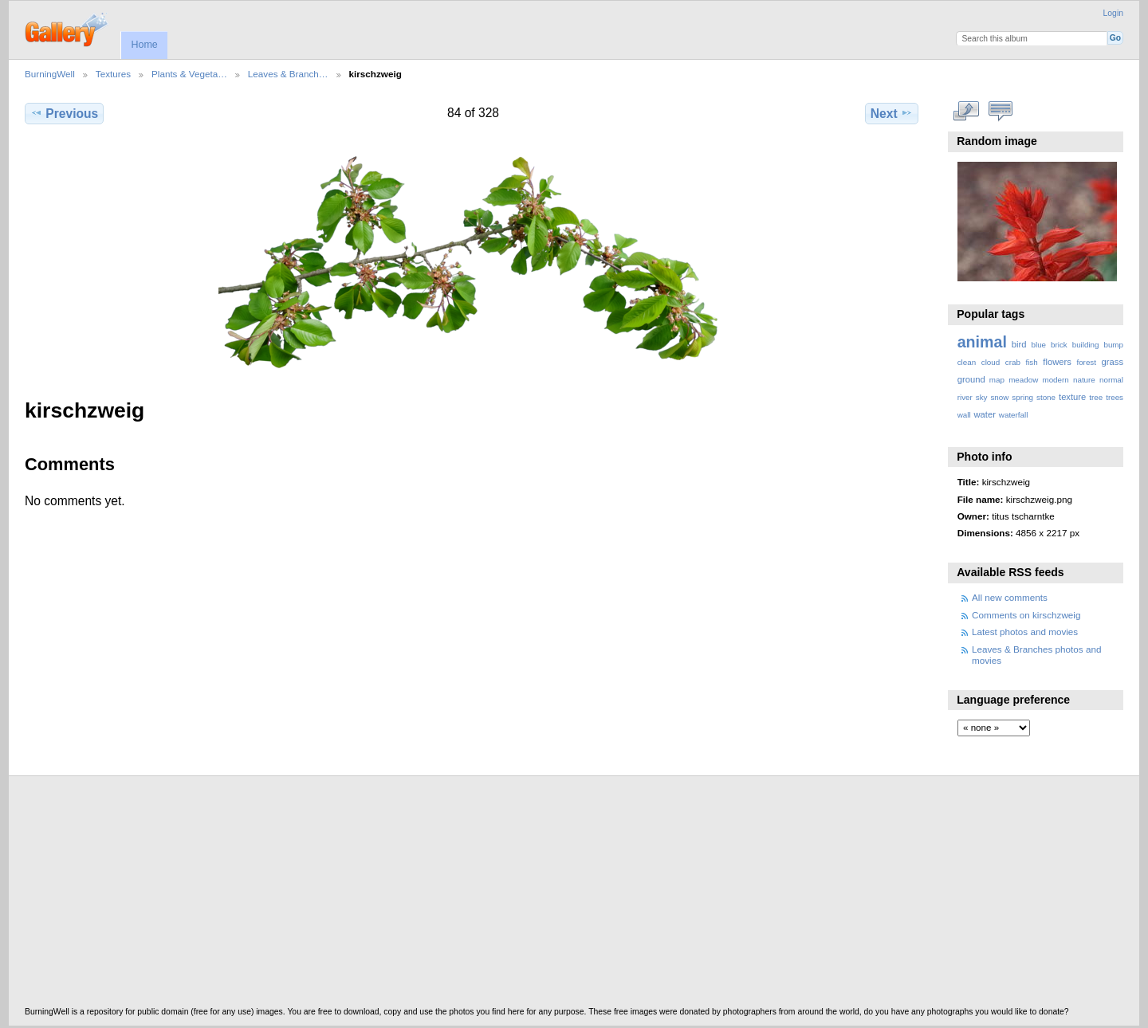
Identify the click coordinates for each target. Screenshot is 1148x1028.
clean (966, 362)
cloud (990, 362)
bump (1113, 344)
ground (971, 379)
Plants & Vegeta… (189, 74)
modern (1055, 379)
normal (1111, 379)
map (997, 379)
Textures (113, 74)
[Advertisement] (503, 895)
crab (1012, 362)
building (1085, 344)
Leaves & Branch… (288, 74)
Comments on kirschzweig (1026, 615)
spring (1022, 397)
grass (1112, 362)
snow (999, 397)
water (985, 414)
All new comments (1010, 597)
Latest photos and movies (1025, 631)
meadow (1023, 379)
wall (964, 414)
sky (982, 397)
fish (1031, 362)
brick (1059, 344)
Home (144, 44)
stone (1046, 397)
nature (1084, 379)
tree (1096, 397)
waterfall (1013, 414)
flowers (1057, 362)
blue (1039, 344)
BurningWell (50, 74)
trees (1114, 397)
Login (1113, 13)
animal (982, 342)
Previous (64, 113)
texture (1072, 397)
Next (892, 113)
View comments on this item (1000, 111)
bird (1019, 344)
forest (1086, 362)
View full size (966, 111)
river (965, 397)
